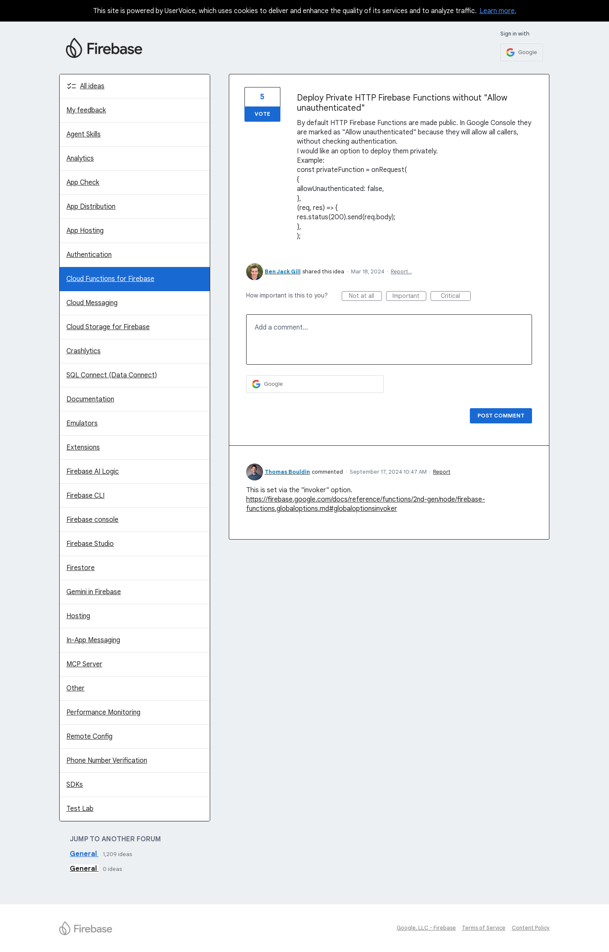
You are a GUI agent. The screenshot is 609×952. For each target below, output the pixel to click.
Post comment (500, 415)
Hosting (78, 616)
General (84, 854)
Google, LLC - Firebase (426, 927)
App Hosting (85, 230)
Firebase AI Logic (92, 471)
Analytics (80, 158)
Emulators (82, 423)
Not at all (365, 296)
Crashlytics (83, 351)
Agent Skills (83, 134)
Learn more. (498, 11)
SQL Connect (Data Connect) (111, 375)
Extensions (83, 447)
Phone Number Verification (106, 760)
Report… (401, 271)
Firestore (80, 568)
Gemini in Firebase (93, 592)
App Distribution (90, 206)
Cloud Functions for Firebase (110, 279)
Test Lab (79, 809)
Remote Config (89, 736)
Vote (262, 113)
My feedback (86, 110)
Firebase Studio (90, 544)
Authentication (89, 255)
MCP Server (84, 664)
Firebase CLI (85, 495)
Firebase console (92, 520)
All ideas (92, 86)
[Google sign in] (521, 52)
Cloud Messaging (92, 303)
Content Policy (531, 927)
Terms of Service (483, 927)
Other (75, 688)
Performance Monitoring (103, 712)
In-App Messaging (93, 640)
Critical (456, 296)
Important (409, 296)
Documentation (90, 399)
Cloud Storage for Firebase (108, 327)
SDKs (74, 784)
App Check (82, 182)
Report (441, 471)
